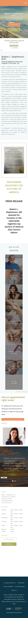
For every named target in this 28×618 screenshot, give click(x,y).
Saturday (12, 529)
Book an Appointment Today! (13, 420)
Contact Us (14, 590)
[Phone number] (8, 539)
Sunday (12, 531)
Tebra (20, 612)
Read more (4, 423)
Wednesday (12, 518)
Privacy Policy (21, 582)
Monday (12, 510)
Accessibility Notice (20, 586)
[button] (26, 3)
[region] (14, 465)
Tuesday (12, 514)
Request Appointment (14, 29)
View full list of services (21, 391)
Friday (12, 525)
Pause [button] (1, 50)
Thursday (12, 521)
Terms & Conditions (8, 586)
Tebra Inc (14, 582)
